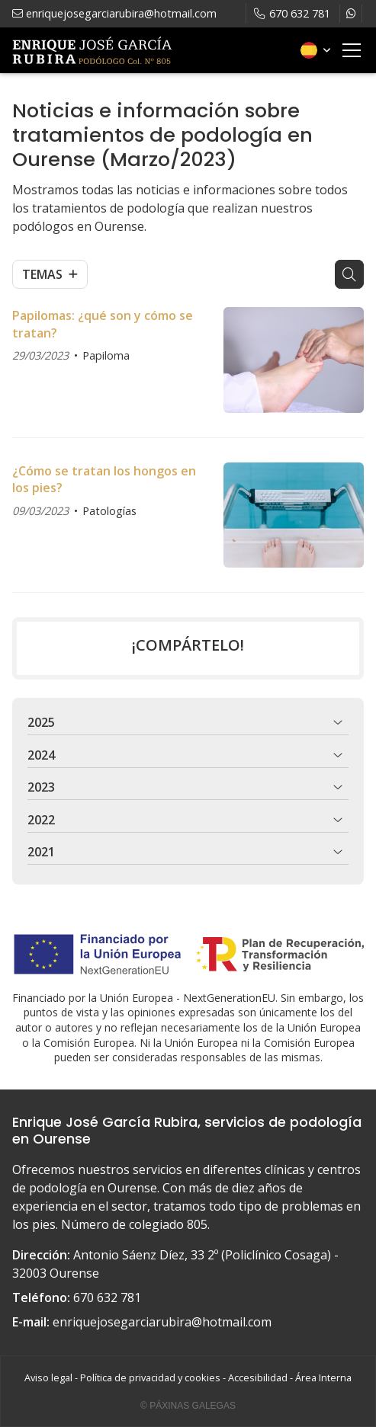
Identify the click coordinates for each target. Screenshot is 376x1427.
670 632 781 (107, 1297)
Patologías (109, 511)
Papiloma (106, 355)
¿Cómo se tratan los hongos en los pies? (104, 479)
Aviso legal (48, 1377)
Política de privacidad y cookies (150, 1377)
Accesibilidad (258, 1377)
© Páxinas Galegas (188, 1405)
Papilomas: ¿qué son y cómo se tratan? (102, 324)
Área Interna (323, 1377)
